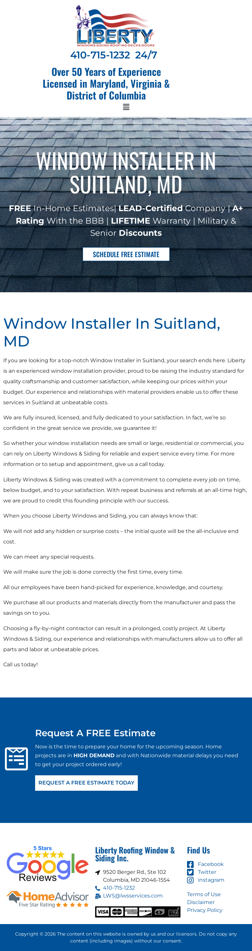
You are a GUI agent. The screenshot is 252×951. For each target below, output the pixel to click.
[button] (126, 107)
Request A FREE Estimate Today (86, 783)
